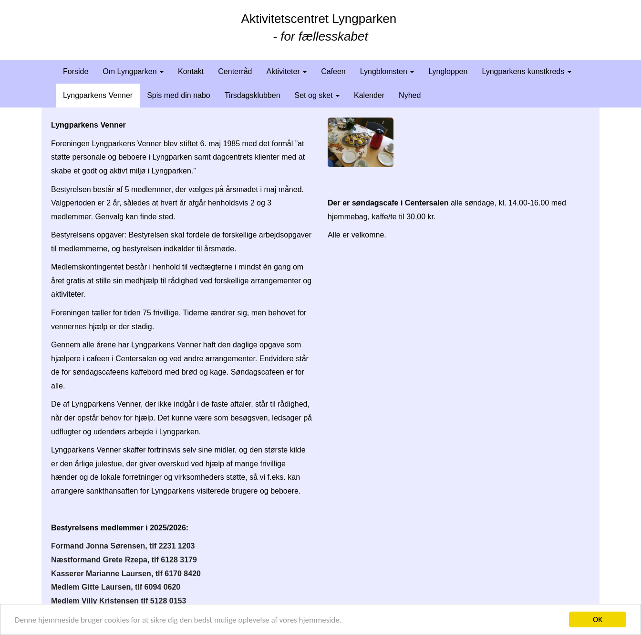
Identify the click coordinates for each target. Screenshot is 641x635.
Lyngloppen (447, 71)
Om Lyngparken (133, 71)
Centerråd (235, 71)
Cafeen (333, 71)
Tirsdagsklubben (252, 95)
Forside (75, 71)
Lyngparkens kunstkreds (526, 71)
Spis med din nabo (178, 95)
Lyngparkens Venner (98, 95)
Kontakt (191, 71)
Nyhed (410, 95)
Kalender (369, 95)
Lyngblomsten (387, 71)
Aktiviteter (286, 71)
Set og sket (317, 95)
